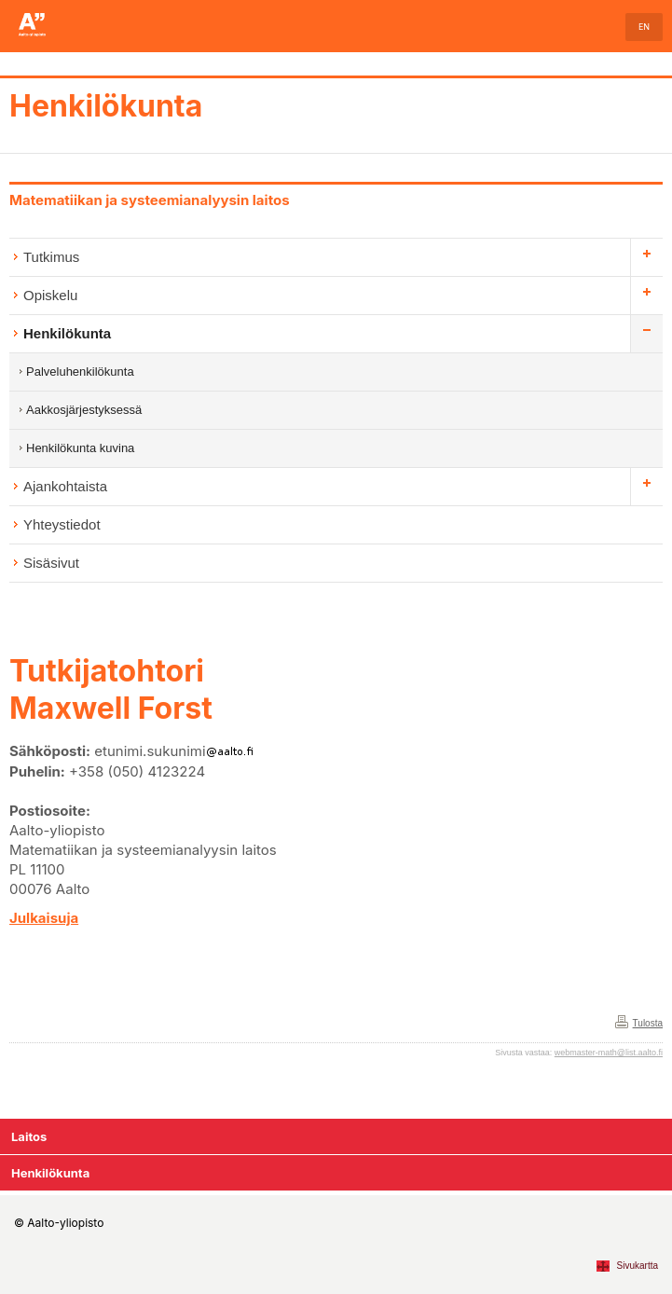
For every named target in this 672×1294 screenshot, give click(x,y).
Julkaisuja (43, 918)
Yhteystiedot (62, 524)
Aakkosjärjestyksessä (84, 410)
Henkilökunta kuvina (80, 448)
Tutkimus (51, 257)
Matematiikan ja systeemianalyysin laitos (149, 200)
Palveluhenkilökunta (80, 372)
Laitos (29, 1136)
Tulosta (648, 1023)
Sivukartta (637, 1265)
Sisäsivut (51, 563)
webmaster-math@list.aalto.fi (609, 1052)
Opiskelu (50, 295)
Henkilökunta (105, 106)
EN (644, 26)
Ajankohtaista (65, 486)
